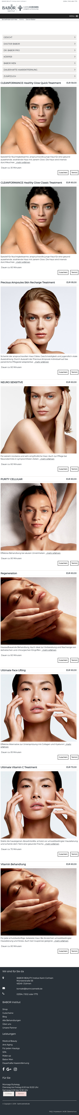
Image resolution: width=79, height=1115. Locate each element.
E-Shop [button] (9, 1094)
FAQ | (51, 1111)
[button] (72, 16)
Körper (39, 56)
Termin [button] (74, 173)
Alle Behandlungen (11, 1020)
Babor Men (39, 63)
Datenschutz (72, 1111)
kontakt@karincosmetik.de (29, 988)
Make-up (6, 1055)
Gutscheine (7, 1013)
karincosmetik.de (23, 1104)
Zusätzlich (39, 76)
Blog (4, 1016)
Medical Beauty (9, 1041)
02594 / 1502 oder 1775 (70, 1)
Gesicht (39, 37)
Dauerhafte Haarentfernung (39, 69)
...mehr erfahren (22, 162)
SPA (4, 1052)
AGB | (65, 1111)
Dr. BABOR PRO (39, 50)
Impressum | (58, 1111)
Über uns (6, 1024)
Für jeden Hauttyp (11, 1048)
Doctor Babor (39, 43)
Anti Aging (7, 1044)
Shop (5, 1009)
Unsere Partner (9, 1027)
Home (21, 19)
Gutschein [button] (63, 173)
